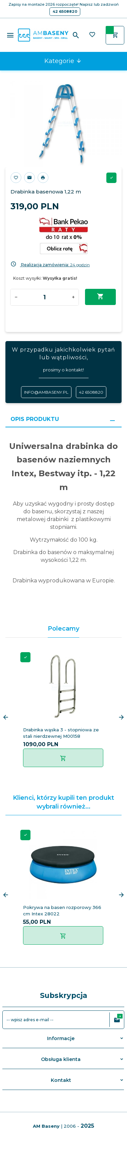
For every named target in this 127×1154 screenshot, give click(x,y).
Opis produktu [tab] (34, 419)
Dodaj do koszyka (100, 296)
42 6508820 (64, 11)
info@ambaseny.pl (46, 392)
